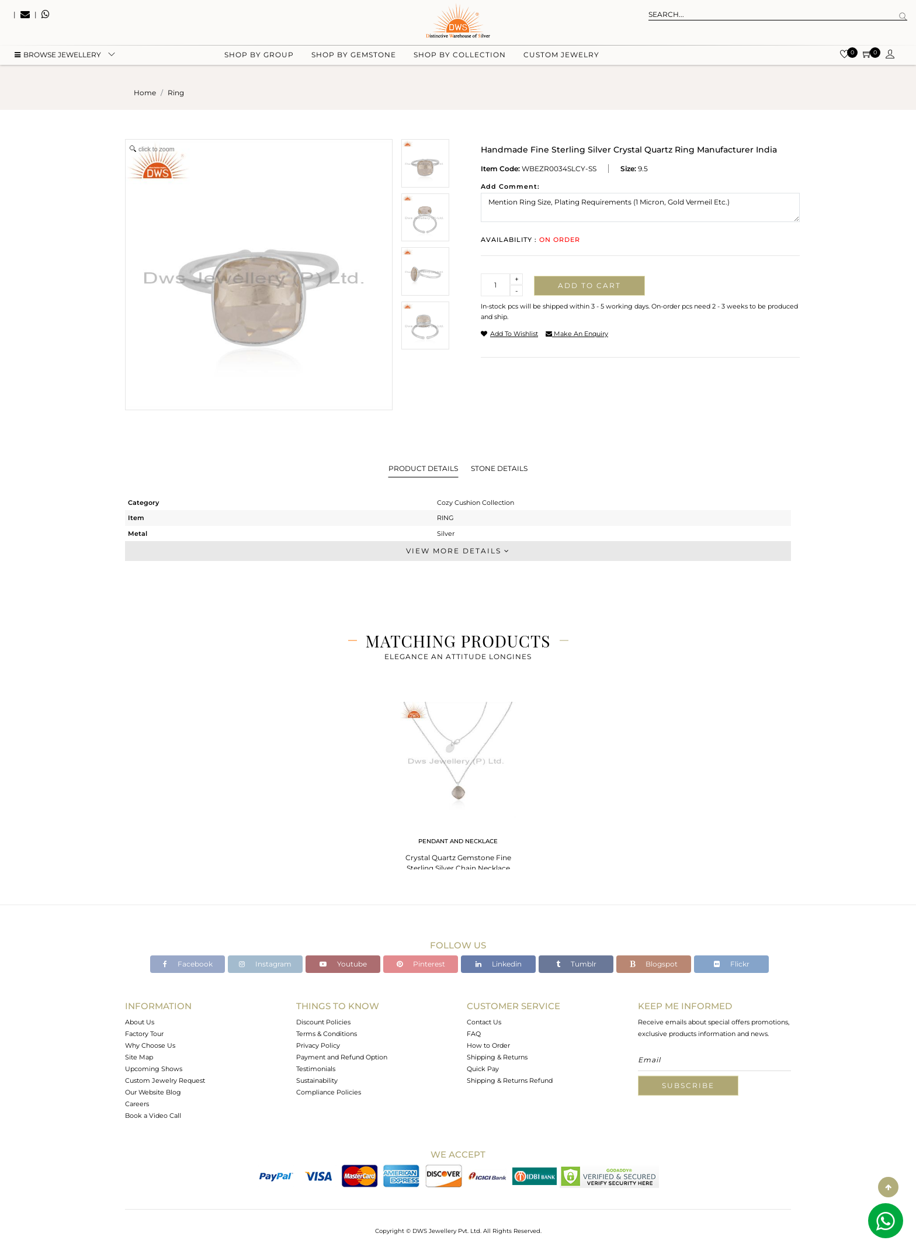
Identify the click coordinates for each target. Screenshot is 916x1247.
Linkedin (499, 964)
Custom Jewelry (561, 58)
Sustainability (317, 1080)
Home (145, 92)
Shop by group (259, 58)
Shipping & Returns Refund (510, 1080)
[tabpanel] (458, 788)
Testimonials (315, 1069)
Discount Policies (323, 1022)
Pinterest (421, 964)
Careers (137, 1104)
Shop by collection (460, 58)
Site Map (139, 1057)
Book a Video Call (153, 1115)
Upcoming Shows (153, 1069)
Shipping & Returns (497, 1057)
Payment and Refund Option (341, 1057)
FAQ (474, 1034)
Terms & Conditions (326, 1034)
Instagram (265, 964)
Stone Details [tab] (499, 468)
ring (176, 92)
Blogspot (654, 964)
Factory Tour (144, 1034)
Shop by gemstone (353, 58)
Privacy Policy (318, 1045)
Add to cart (589, 285)
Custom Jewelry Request (165, 1080)
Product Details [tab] (423, 468)
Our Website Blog (153, 1092)
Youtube (343, 964)
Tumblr (576, 964)
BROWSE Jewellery (58, 58)
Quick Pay (483, 1069)
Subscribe (688, 1085)
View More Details (458, 550)
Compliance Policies (328, 1092)
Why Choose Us (150, 1045)
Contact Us (484, 1022)
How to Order (488, 1045)
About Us (139, 1022)
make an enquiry (577, 334)
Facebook (188, 964)
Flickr (732, 964)
